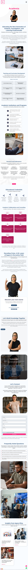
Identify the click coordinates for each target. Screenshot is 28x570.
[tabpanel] (14, 372)
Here (12, 264)
